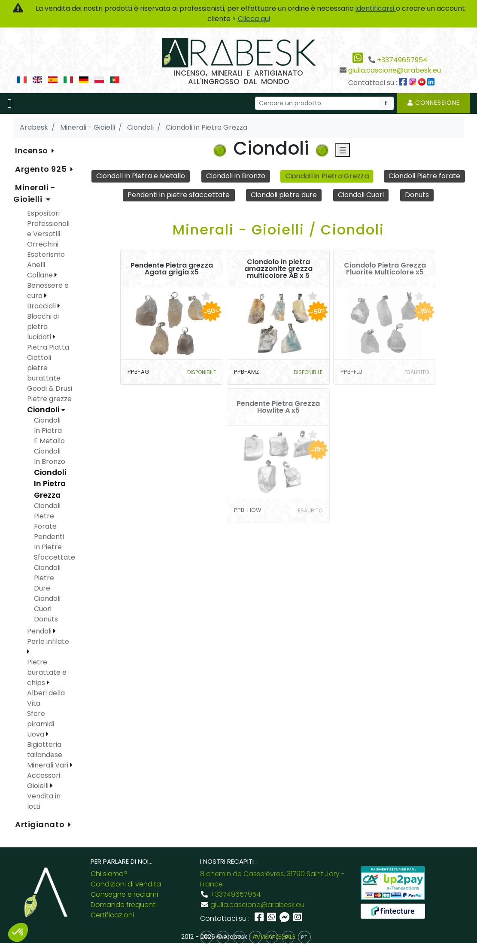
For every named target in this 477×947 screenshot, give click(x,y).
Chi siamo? (109, 874)
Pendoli (40, 631)
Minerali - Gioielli (34, 193)
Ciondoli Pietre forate (424, 176)
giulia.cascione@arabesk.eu (394, 70)
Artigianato (41, 824)
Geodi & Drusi (49, 388)
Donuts (417, 195)
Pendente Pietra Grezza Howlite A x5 (278, 407)
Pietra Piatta (48, 347)
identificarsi (375, 8)
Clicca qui (254, 19)
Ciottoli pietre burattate (44, 368)
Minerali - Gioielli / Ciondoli (278, 229)
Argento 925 (42, 169)
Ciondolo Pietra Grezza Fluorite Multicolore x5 (385, 269)
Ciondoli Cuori (361, 195)
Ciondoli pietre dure (284, 195)
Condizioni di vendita (126, 884)
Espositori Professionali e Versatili (48, 223)
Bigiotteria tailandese (44, 750)
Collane (41, 275)
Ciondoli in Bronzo (235, 176)
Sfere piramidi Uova (40, 724)
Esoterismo (46, 254)
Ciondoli (44, 410)
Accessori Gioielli (43, 780)
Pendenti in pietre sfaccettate (179, 195)
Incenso (32, 150)
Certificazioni (112, 915)
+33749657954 (402, 60)
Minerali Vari (48, 765)
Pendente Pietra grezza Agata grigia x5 (172, 269)
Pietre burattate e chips (47, 672)
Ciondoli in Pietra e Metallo (140, 176)
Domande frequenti (124, 905)
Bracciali (42, 306)
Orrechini (42, 244)
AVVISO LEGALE (273, 936)
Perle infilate (48, 641)
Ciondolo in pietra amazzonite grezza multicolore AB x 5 (278, 269)
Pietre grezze (49, 399)
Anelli (36, 265)
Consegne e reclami (124, 894)
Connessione (433, 102)
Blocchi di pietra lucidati (43, 326)
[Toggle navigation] (9, 103)
